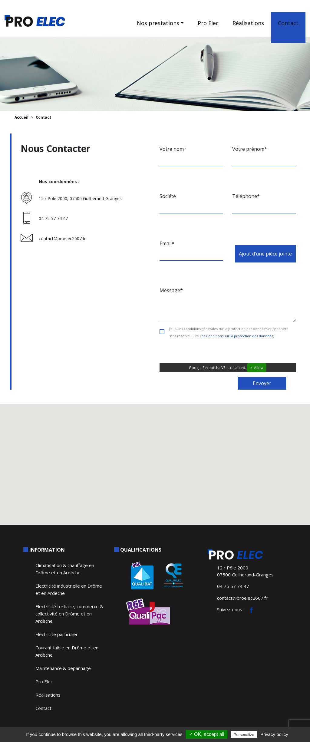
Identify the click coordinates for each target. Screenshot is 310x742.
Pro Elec (208, 23)
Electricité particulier (56, 634)
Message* (171, 290)
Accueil (21, 117)
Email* (167, 243)
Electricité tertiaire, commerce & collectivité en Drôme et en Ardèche (69, 613)
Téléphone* (246, 196)
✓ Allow (256, 367)
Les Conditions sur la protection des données (236, 336)
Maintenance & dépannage (63, 668)
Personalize (244, 734)
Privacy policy (274, 734)
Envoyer (262, 383)
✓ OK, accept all (206, 734)
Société (168, 196)
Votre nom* (173, 149)
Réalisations (248, 23)
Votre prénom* (249, 149)
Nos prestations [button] (158, 23)
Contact (288, 23)
